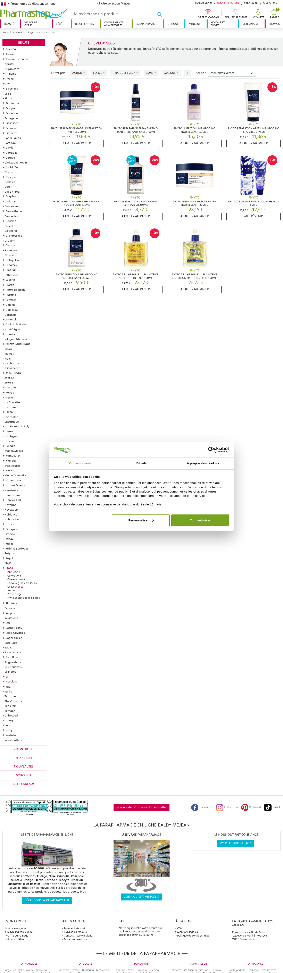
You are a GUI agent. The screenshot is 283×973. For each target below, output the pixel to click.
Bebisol (155, 970)
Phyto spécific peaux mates (23, 597)
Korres (10, 392)
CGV (180, 928)
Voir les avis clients (236, 843)
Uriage (10, 720)
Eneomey (11, 265)
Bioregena (11, 118)
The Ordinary (13, 701)
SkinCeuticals (13, 667)
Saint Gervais (13, 652)
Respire (10, 613)
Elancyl (9, 255)
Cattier (10, 147)
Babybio (142, 970)
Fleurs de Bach (15, 290)
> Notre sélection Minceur (114, 3)
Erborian (11, 270)
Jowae (9, 383)
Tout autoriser (200, 520)
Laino (9, 412)
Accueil (6, 32)
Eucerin (10, 280)
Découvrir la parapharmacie (47, 900)
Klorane (11, 387)
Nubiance (11, 514)
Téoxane (10, 696)
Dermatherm (14, 211)
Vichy (9, 730)
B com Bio (12, 88)
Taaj (8, 686)
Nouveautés (203, 3)
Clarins (9, 172)
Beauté (9, 24)
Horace (10, 334)
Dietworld (11, 231)
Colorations (14, 575)
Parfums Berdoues (16, 548)
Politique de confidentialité (193, 935)
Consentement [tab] (80, 463)
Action (77, 73)
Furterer (11, 300)
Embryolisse (13, 260)
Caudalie (11, 152)
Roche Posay (14, 628)
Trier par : (200, 73)
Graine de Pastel (16, 324)
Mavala (11, 460)
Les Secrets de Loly (17, 426)
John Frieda (13, 373)
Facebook (202, 807)
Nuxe (9, 524)
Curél (8, 186)
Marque (170, 73)
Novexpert (11, 509)
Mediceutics (12, 466)
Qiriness (10, 608)
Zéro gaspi (23, 758)
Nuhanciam (12, 519)
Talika (8, 691)
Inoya (8, 349)
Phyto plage (14, 594)
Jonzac (9, 378)
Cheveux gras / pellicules (22, 583)
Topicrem (10, 706)
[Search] (114, 14)
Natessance (13, 480)
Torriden (10, 711)
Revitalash (11, 618)
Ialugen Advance (16, 339)
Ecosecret (11, 250)
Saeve (9, 647)
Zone (150, 73)
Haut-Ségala (13, 329)
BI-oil (8, 93)
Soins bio (23, 775)
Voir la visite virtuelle (141, 897)
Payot (9, 558)
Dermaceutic (13, 206)
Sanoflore (12, 657)
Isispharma (12, 363)
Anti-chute (13, 572)
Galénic (10, 305)
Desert (9, 226)
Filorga (10, 285)
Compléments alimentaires (113, 24)
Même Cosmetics (15, 475)
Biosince (11, 128)
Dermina (11, 221)
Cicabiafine (12, 167)
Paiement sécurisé (74, 928)
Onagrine (12, 529)
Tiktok (272, 807)
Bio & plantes (84, 24)
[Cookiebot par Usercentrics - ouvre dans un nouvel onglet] (211, 450)
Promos (274, 24)
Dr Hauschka (14, 235)
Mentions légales (187, 932)
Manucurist (13, 456)
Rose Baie (11, 643)
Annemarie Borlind (18, 59)
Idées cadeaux (24, 784)
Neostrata (11, 490)
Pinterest (251, 807)
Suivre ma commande (20, 932)
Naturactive (269, 970)
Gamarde (12, 310)
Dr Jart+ (10, 240)
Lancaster (11, 417)
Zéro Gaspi (251, 3)
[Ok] (161, 14)
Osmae (9, 539)
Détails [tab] (141, 463)
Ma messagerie (16, 928)
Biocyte (10, 108)
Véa (7, 725)
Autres (11, 590)
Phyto (31, 32)
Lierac (10, 431)
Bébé (59, 24)
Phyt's (8, 563)
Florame (11, 294)
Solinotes (10, 671)
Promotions (23, 749)
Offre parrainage (17, 935)
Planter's (11, 603)
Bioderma (12, 113)
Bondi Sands (13, 138)
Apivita (9, 64)
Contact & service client (78, 935)
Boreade (10, 143)
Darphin (11, 196)
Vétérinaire (250, 24)
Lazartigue (12, 421)
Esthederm (11, 275)
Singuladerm (13, 662)
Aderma (11, 49)
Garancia (11, 315)
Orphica (10, 534)
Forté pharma (237, 970)
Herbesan (253, 970)
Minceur (194, 24)
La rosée (10, 407)
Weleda (11, 735)
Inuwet (9, 353)
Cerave (10, 157)
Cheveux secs (15, 586)
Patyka (9, 553)
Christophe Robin (16, 162)
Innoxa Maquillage (18, 344)
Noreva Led (13, 500)
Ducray (10, 245)
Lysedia (10, 446)
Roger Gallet (14, 638)
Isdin (8, 358)
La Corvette (12, 402)
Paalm (9, 543)
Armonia (11, 73)
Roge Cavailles (15, 633)
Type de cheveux (124, 73)
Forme (98, 73)
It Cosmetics (12, 368)
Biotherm (11, 133)
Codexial (10, 182)
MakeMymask (14, 451)
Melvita (10, 470)
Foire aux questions (75, 939)
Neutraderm (12, 495)
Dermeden (11, 216)
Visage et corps (30, 24)
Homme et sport (218, 24)
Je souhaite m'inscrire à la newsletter (141, 807)
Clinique (11, 177)
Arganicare (12, 69)
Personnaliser (140, 520)
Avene (10, 79)
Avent (130, 970)
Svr (7, 676)
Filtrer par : (58, 73)
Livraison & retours (75, 932)
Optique (172, 24)
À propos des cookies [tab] (203, 463)
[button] (258, 14)
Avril (8, 83)
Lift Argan (11, 436)
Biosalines (12, 123)
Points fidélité (15, 939)
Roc (8, 622)
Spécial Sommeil (228, 3)
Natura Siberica (16, 485)
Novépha (11, 505)
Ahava (10, 54)
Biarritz (9, 98)
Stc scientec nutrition (195, 970)
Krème (9, 397)
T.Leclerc (11, 681)
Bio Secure (12, 103)
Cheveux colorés (17, 579)
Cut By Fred (12, 191)
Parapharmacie (146, 24)
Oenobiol (216, 970)
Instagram (227, 807)
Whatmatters (13, 740)
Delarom (11, 201)
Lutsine (9, 441)
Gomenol (10, 319)
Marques (269, 3)
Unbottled (11, 715)
